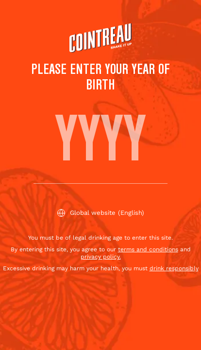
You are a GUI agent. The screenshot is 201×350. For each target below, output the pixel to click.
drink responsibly (174, 268)
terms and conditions (148, 249)
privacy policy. (101, 256)
